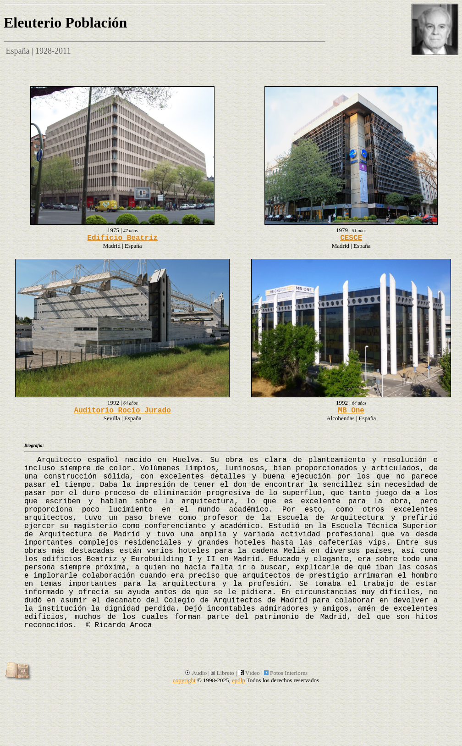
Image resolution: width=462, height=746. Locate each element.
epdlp (238, 680)
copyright (184, 680)
